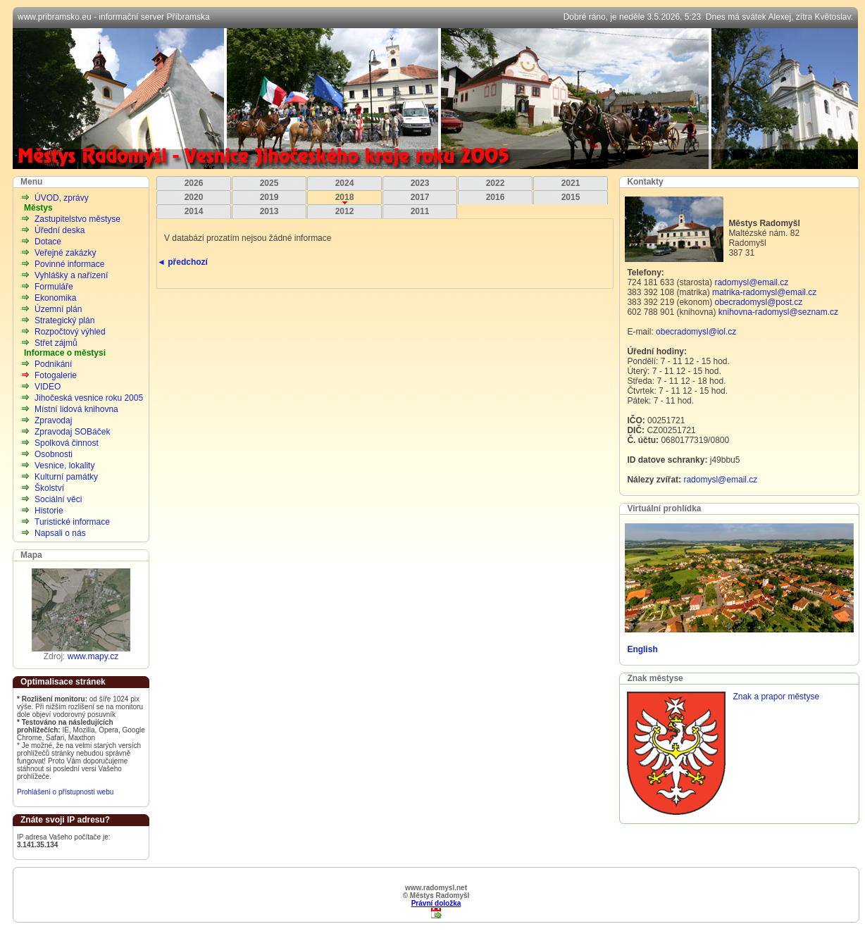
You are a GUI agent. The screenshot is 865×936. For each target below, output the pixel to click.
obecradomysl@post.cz (758, 302)
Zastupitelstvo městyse (77, 219)
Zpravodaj (53, 420)
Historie (49, 511)
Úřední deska (60, 230)
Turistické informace (72, 522)
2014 (194, 211)
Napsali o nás (60, 533)
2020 (194, 197)
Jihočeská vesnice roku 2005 (89, 398)
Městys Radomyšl (435, 98)
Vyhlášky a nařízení (71, 275)
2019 (269, 197)
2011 (420, 211)
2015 (570, 197)
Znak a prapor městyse (776, 696)
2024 (344, 183)
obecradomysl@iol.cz (696, 332)
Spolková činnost (67, 443)
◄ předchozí (182, 262)
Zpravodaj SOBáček (72, 432)
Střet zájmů (56, 343)
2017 (420, 197)
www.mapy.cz (93, 656)
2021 (570, 183)
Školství (49, 488)
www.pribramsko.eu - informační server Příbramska (114, 17)
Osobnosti (54, 454)
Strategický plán (64, 320)
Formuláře (54, 287)
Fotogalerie (56, 375)
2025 (269, 183)
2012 (344, 211)
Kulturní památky (66, 477)
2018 (344, 197)
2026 (194, 183)
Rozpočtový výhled (70, 332)
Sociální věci (58, 499)
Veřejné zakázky (65, 253)
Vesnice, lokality (64, 465)
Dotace (48, 242)
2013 (269, 211)
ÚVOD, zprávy (62, 198)
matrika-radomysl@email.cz (764, 292)
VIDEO (48, 387)
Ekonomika (55, 298)
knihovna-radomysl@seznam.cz (778, 312)
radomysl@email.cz (751, 282)
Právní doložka (436, 903)
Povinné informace (69, 264)
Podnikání (53, 364)
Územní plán (58, 309)
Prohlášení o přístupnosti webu (65, 792)
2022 (495, 183)
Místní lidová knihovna (76, 409)
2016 (495, 197)
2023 (420, 183)
